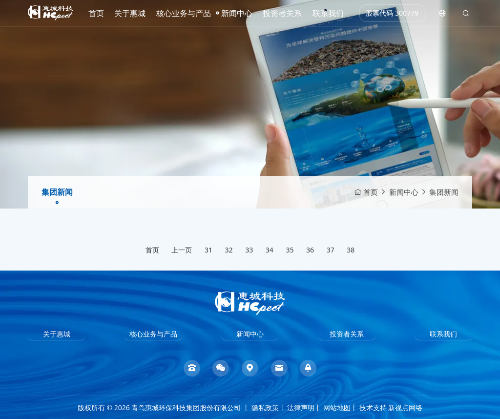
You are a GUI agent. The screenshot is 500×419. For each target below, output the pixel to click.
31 (208, 249)
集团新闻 (57, 192)
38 (350, 249)
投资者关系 (282, 13)
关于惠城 (130, 13)
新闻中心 (236, 13)
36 (310, 249)
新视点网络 (405, 407)
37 (330, 249)
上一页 (181, 249)
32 (229, 249)
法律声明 (300, 407)
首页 (96, 13)
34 (269, 249)
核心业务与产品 (183, 13)
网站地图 (337, 407)
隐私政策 (265, 407)
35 (289, 249)
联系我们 (328, 13)
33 (249, 249)
